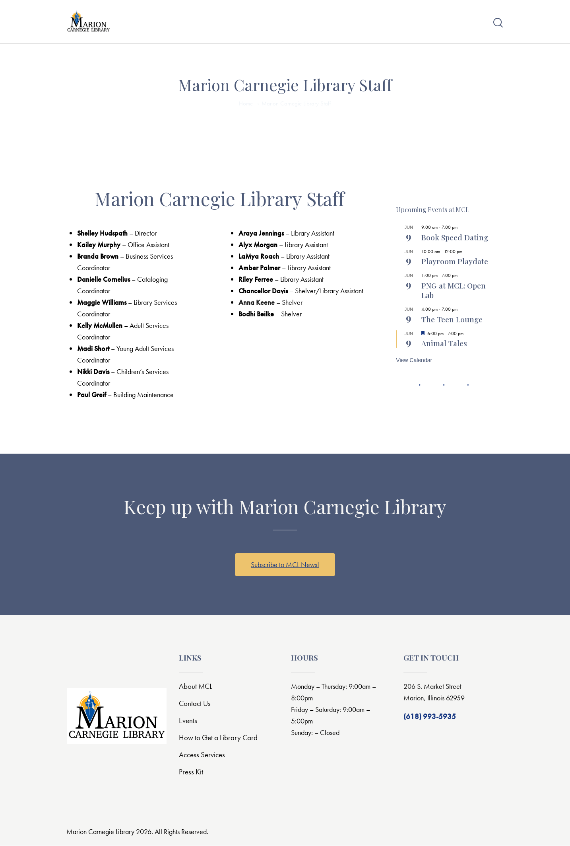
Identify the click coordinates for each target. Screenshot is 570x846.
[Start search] (498, 22)
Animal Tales (444, 343)
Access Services (202, 755)
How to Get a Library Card (218, 738)
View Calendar (414, 360)
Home (246, 103)
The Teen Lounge (452, 319)
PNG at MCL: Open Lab (453, 290)
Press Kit (191, 772)
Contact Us (195, 704)
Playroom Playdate (454, 261)
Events (188, 721)
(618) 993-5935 (429, 717)
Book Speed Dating (454, 237)
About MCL (195, 687)
